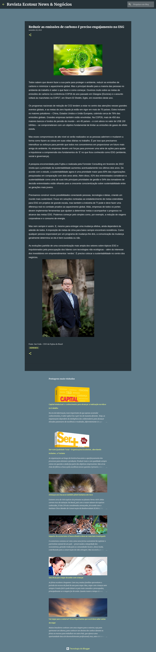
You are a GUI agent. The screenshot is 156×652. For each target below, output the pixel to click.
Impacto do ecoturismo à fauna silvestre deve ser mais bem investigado (77, 536)
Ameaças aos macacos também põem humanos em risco (71, 495)
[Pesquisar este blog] (141, 4)
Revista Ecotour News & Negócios (39, 4)
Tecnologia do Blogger (78, 649)
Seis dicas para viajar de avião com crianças (66, 578)
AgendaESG (34, 348)
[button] (30, 35)
